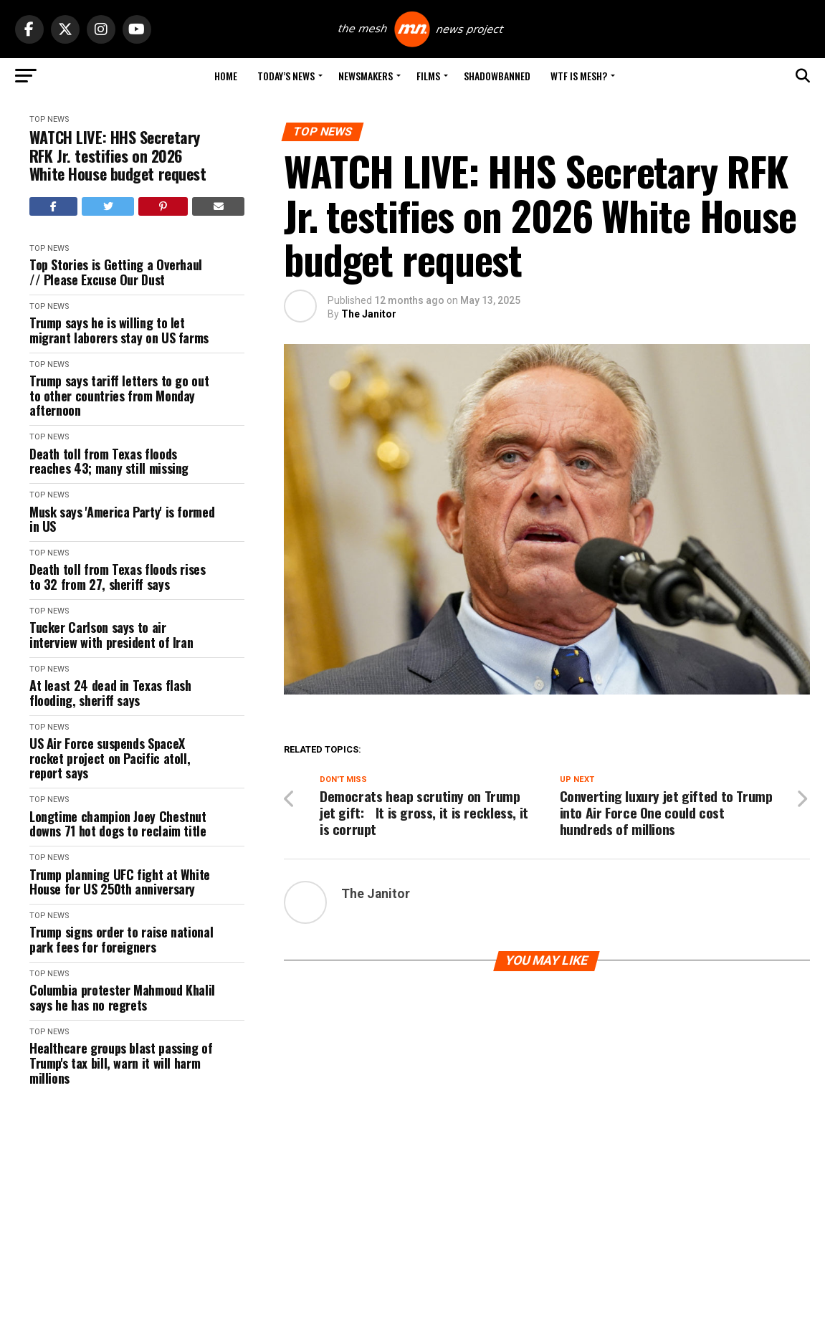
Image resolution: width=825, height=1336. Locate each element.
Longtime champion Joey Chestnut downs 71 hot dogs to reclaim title (117, 824)
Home (225, 75)
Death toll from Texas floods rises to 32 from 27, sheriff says (117, 576)
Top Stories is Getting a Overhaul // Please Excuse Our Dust (115, 272)
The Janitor (368, 314)
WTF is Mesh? (578, 75)
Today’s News (286, 75)
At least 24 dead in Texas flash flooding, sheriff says (110, 692)
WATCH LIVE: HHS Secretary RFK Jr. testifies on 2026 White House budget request (117, 155)
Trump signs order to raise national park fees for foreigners (121, 939)
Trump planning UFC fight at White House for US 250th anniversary (119, 882)
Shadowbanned (497, 75)
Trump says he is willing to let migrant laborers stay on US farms (119, 330)
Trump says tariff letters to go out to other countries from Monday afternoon (119, 395)
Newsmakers (365, 75)
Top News (49, 119)
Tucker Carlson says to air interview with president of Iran (111, 634)
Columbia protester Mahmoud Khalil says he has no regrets (122, 997)
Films (428, 75)
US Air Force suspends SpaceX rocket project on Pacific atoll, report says (109, 758)
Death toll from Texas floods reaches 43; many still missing (109, 461)
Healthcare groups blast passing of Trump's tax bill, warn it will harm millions (121, 1063)
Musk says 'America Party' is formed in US (121, 519)
